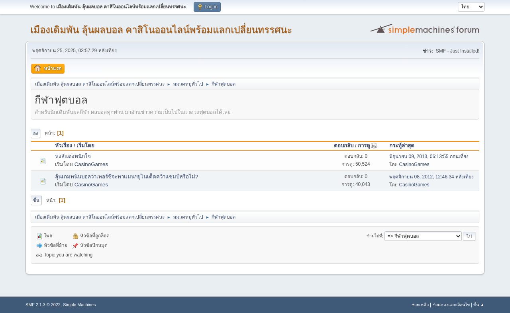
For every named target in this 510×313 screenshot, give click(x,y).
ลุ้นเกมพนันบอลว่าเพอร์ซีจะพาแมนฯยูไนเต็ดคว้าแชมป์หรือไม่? (126, 177)
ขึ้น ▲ (478, 304)
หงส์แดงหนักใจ (73, 156)
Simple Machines (79, 304)
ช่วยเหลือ (420, 304)
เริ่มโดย (85, 146)
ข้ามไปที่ (374, 236)
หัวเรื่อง (63, 146)
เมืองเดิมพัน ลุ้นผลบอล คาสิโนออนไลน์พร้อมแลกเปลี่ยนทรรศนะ (161, 29)
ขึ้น (36, 200)
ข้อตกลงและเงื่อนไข (451, 304)
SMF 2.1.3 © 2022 (43, 304)
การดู (367, 146)
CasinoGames (91, 164)
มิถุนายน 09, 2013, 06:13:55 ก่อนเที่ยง (429, 156)
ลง (35, 133)
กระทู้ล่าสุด (401, 146)
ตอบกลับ (343, 146)
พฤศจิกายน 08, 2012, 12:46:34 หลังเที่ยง (431, 177)
